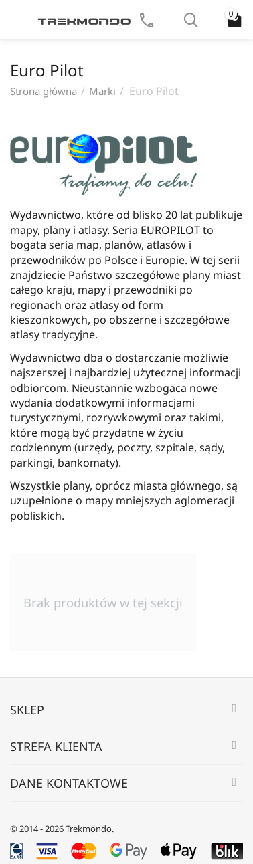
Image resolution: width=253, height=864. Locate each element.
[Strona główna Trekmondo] (84, 20)
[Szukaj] (190, 20)
